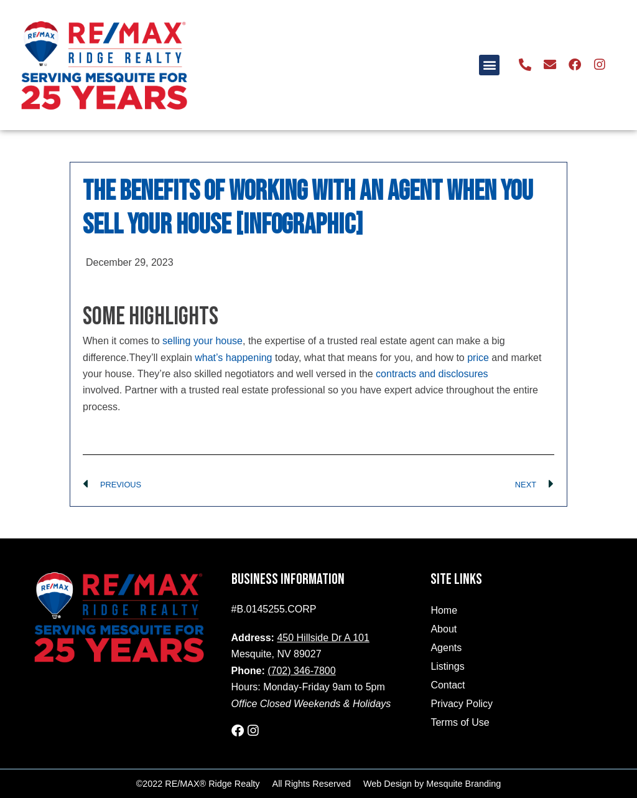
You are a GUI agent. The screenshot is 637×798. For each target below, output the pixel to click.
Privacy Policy (461, 703)
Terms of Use (459, 722)
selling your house (202, 341)
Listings (447, 666)
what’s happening (233, 357)
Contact (447, 685)
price (478, 357)
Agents (446, 647)
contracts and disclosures (432, 373)
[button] (490, 65)
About (443, 629)
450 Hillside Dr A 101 (323, 637)
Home (443, 610)
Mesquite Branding (463, 784)
